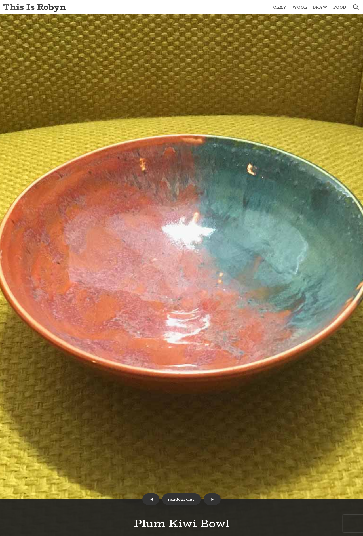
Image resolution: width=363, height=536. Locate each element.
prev (150, 499)
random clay (181, 499)
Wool (299, 7)
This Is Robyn (34, 7)
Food (339, 7)
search (356, 7)
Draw (320, 7)
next (212, 499)
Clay (279, 7)
